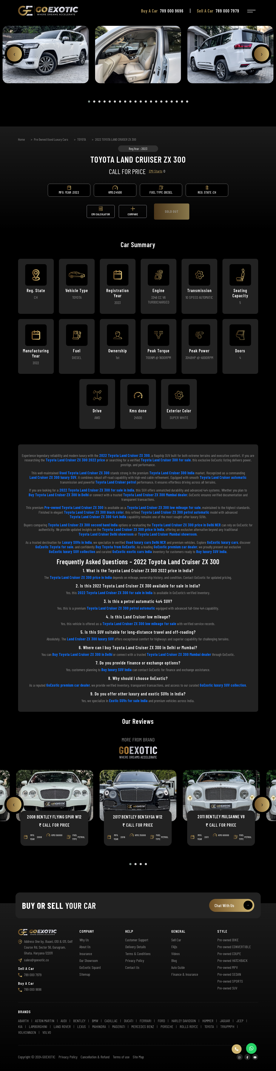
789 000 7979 (30, 974)
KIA (20, 1026)
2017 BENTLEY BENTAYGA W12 (138, 816)
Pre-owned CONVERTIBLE (234, 946)
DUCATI (128, 1020)
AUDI (64, 1020)
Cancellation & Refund (95, 1056)
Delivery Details (135, 946)
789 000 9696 (30, 989)
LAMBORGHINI (38, 1026)
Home (21, 139)
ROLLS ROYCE (189, 1026)
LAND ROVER (62, 1026)
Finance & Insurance (184, 974)
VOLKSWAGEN (27, 1032)
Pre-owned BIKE (228, 939)
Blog (174, 960)
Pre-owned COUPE (229, 953)
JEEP (240, 1020)
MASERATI (118, 1026)
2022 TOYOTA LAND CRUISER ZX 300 (115, 139)
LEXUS (81, 1026)
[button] (89, 101)
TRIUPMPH (227, 1026)
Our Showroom (88, 960)
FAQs (174, 946)
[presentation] (14, 54)
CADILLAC (111, 1020)
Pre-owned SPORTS (230, 981)
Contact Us (132, 967)
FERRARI (145, 1020)
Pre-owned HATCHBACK (232, 960)
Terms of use (121, 1056)
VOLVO (46, 1032)
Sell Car (176, 939)
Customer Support (136, 939)
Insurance (85, 953)
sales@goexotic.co (33, 959)
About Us (85, 946)
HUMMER (207, 1020)
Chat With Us (233, 905)
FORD (161, 1020)
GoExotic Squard (90, 967)
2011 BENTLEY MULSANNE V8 (221, 816)
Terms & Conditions (138, 953)
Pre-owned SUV (227, 988)
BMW (95, 1020)
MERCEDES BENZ (142, 1026)
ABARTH (23, 1020)
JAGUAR (225, 1020)
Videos (175, 953)
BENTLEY (79, 1020)
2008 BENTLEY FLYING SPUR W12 (54, 816)
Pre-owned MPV (227, 967)
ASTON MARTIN (44, 1020)
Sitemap (84, 974)
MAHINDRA (99, 1026)
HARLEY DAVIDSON (183, 1020)
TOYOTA (81, 139)
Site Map (138, 1056)
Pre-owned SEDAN (229, 974)
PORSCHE (166, 1026)
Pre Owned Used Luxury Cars (51, 139)
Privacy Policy (134, 960)
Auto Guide (178, 967)
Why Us (84, 939)
